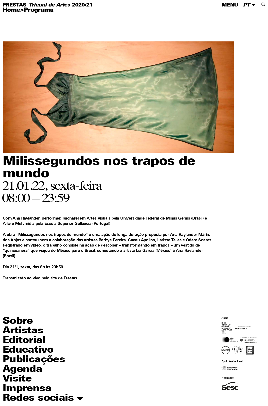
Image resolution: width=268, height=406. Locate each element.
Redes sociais (43, 398)
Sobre (18, 321)
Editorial (24, 341)
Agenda (22, 369)
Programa (39, 10)
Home (11, 10)
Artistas (23, 331)
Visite (17, 379)
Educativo (28, 350)
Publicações (34, 360)
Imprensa (27, 389)
